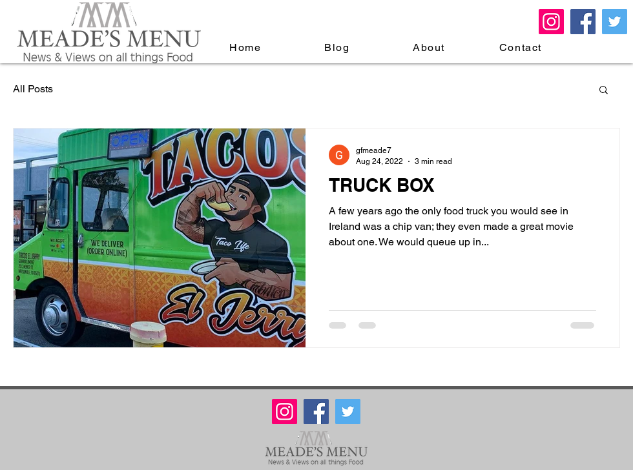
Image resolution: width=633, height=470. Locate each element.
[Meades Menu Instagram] (551, 21)
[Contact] (522, 47)
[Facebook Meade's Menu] (583, 21)
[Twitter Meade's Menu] (614, 21)
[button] (603, 90)
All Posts (33, 89)
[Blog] (338, 47)
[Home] (247, 47)
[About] (430, 47)
